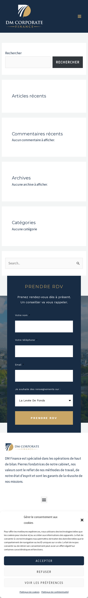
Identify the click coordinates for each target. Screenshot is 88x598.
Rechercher (13, 53)
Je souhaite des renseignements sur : (37, 389)
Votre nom (21, 315)
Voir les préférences (44, 583)
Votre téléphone (25, 340)
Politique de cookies (29, 591)
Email (18, 364)
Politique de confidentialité (55, 591)
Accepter (44, 561)
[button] (82, 520)
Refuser (44, 572)
